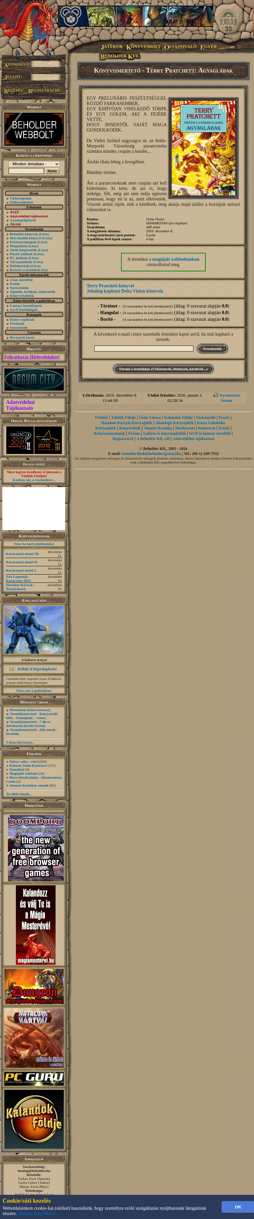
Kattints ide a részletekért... (34, 480)
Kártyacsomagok (23, 242)
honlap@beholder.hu (34, 1171)
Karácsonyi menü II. (22, 562)
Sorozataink (19, 288)
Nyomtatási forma (229, 398)
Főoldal (101, 417)
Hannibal (17, 769)
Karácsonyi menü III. (22, 554)
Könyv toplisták (22, 319)
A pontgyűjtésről (23, 220)
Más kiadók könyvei (25, 238)
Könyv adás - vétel (24, 761)
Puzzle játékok (21, 254)
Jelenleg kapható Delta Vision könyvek (125, 291)
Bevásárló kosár (22, 337)
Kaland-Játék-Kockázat (28, 765)
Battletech (206, 428)
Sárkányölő (206, 417)
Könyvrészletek (22, 296)
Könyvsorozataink (109, 433)
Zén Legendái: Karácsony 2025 (18, 578)
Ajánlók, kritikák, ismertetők (33, 292)
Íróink (15, 284)
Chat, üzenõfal (21, 280)
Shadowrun (185, 428)
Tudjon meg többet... (38, 1213)
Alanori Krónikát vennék (29, 785)
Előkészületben (21, 202)
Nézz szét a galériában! (34, 691)
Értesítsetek (212, 349)
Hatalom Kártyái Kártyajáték (127, 422)
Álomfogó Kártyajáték (174, 422)
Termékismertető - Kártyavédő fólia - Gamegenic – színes (32, 716)
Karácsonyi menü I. (21, 570)
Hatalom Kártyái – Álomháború (20, 587)
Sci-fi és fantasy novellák (210, 433)
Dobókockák (19, 266)
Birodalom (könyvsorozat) (30, 710)
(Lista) (44, 234)
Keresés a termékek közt (29, 270)
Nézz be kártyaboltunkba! (34, 544)
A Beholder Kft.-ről (153, 438)
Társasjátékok (21, 262)
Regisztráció (122, 438)
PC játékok (18, 258)
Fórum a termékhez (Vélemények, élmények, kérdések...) (163, 369)
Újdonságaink (20, 198)
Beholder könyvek (24, 234)
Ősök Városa (150, 417)
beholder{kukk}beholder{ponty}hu (151, 453)
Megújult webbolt (23, 773)
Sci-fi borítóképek (24, 309)
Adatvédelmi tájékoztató (193, 438)
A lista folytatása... (20, 742)
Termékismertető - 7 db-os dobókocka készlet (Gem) (28, 724)
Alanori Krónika (158, 428)
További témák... (19, 794)
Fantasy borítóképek (26, 305)
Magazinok (18, 246)
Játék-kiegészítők (23, 250)
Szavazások (19, 327)
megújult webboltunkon (175, 259)
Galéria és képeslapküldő (164, 433)
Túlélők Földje (123, 417)
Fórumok (17, 323)
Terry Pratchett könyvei (110, 285)
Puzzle (224, 417)
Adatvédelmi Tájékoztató (20, 405)
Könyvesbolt (130, 428)
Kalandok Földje (178, 417)
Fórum (134, 433)
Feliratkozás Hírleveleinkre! (32, 357)
